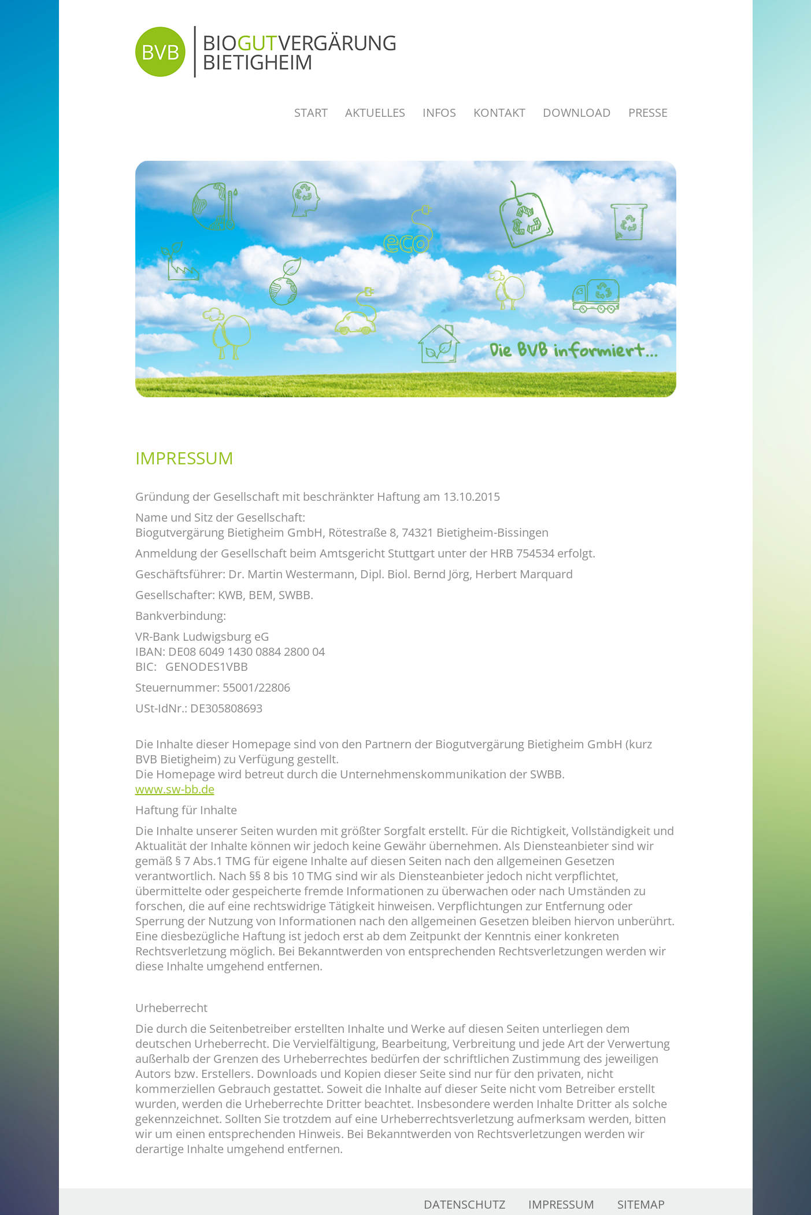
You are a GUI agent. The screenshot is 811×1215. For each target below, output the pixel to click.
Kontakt (499, 112)
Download (577, 112)
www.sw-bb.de (174, 789)
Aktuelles (375, 112)
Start (311, 112)
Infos (439, 112)
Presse (648, 112)
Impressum (561, 1204)
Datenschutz (464, 1204)
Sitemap (641, 1204)
